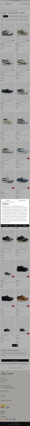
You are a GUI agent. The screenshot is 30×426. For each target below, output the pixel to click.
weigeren (15, 225)
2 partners (6, 210)
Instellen (24, 225)
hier (3, 219)
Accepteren (6, 225)
